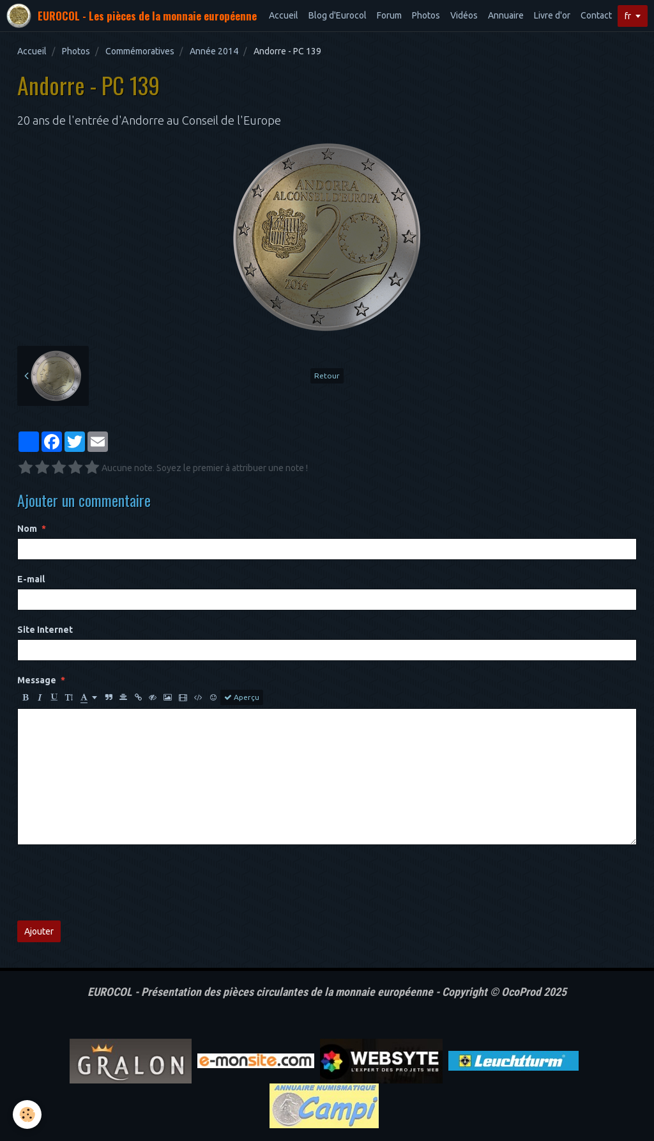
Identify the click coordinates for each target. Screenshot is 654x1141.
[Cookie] (27, 1114)
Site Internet (45, 630)
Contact (596, 15)
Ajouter (39, 931)
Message (36, 680)
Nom (27, 529)
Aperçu (241, 697)
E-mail (31, 579)
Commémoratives (139, 51)
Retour (327, 375)
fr (628, 16)
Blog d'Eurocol (337, 15)
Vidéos (464, 15)
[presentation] (114, 883)
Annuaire (506, 15)
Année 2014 (214, 51)
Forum (389, 15)
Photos (426, 15)
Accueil (283, 15)
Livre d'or (552, 15)
